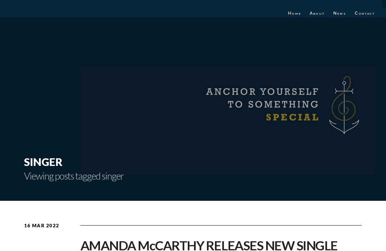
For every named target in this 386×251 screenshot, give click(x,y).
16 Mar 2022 (41, 225)
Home (294, 13)
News (340, 13)
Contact (365, 13)
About (317, 13)
